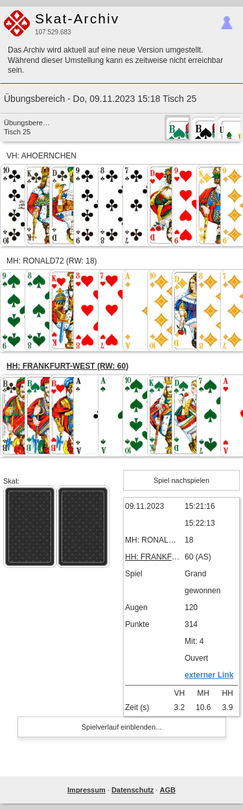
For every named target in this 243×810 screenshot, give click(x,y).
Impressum (86, 790)
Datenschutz (132, 790)
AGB (168, 790)
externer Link (209, 675)
